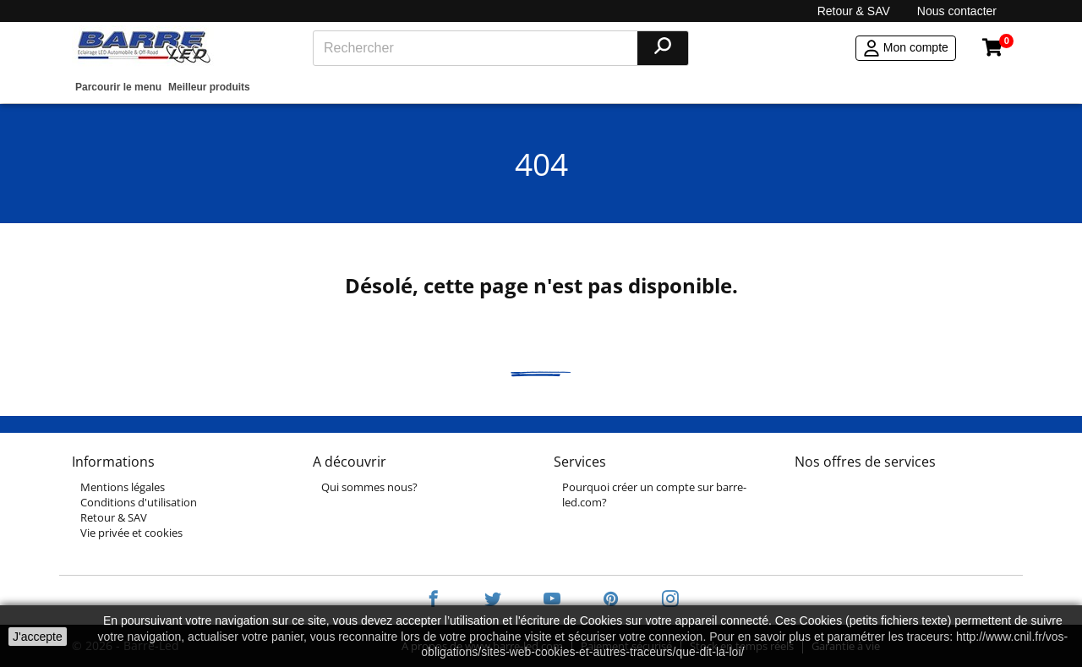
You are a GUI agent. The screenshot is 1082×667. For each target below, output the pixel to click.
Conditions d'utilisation (138, 502)
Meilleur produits (209, 87)
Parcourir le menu (118, 87)
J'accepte (38, 636)
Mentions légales (122, 487)
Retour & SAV (853, 11)
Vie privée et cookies (131, 532)
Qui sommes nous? (369, 487)
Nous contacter (957, 11)
